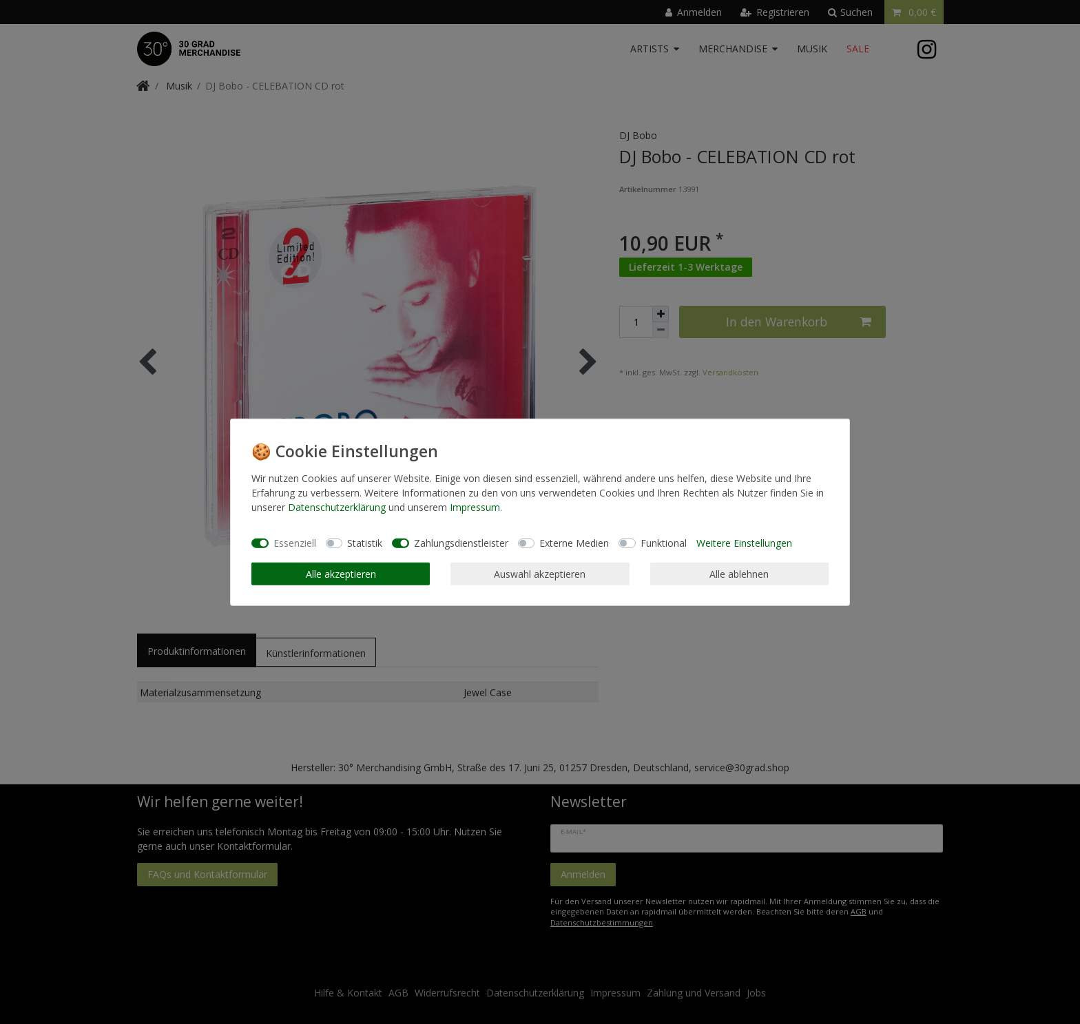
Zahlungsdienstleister (461, 543)
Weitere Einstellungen (744, 543)
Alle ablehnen (739, 573)
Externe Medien (574, 543)
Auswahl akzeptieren (539, 573)
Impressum (475, 506)
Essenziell (294, 543)
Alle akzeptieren (341, 573)
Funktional (664, 543)
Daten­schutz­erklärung (337, 506)
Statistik (364, 543)
